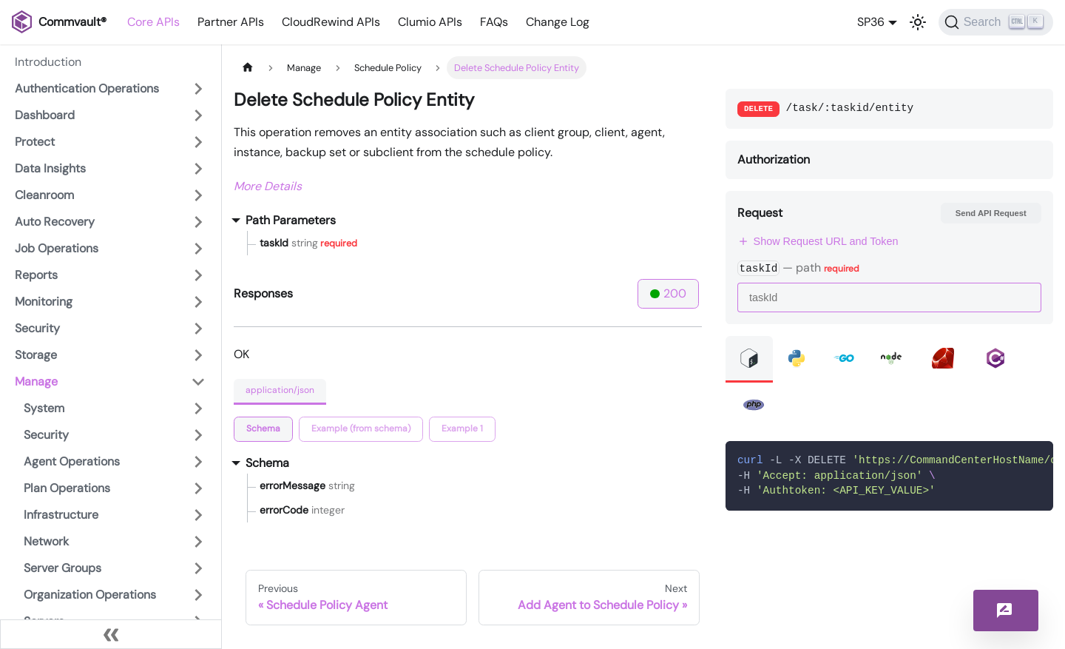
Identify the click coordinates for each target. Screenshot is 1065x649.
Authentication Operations (87, 88)
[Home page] (248, 67)
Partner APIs (230, 22)
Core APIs (153, 22)
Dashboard (45, 115)
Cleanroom (44, 195)
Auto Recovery (55, 221)
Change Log (557, 22)
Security (37, 328)
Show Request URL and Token (818, 241)
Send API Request (991, 213)
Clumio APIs (430, 22)
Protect (35, 141)
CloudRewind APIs (331, 22)
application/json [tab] (280, 390)
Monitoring (43, 301)
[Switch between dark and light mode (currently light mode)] (918, 22)
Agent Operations (72, 461)
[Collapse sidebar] (111, 634)
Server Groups (62, 568)
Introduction (48, 62)
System (44, 408)
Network (46, 541)
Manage (36, 381)
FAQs (494, 22)
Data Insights (50, 168)
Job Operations (56, 248)
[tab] (263, 429)
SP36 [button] (871, 22)
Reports (36, 275)
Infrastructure (61, 514)
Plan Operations (67, 488)
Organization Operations (90, 594)
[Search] (996, 22)
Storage (36, 355)
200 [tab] (668, 293)
